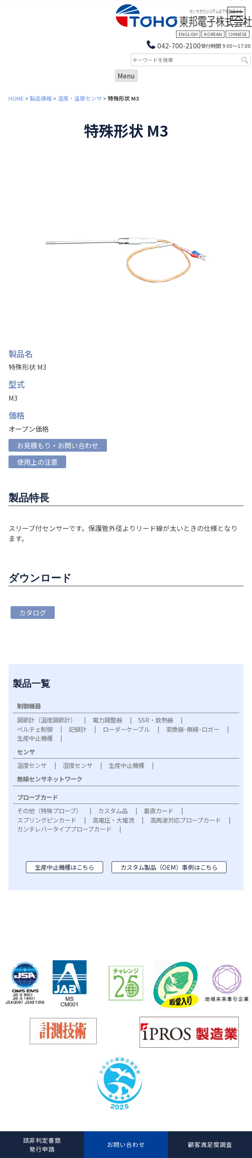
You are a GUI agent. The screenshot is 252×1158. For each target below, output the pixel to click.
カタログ (32, 612)
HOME (16, 98)
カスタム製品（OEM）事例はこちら (169, 867)
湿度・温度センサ (80, 98)
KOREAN (213, 34)
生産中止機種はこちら (64, 867)
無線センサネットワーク (49, 778)
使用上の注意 (37, 462)
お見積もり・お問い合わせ (57, 445)
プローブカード (37, 797)
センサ (26, 751)
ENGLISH (188, 34)
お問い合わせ (126, 1144)
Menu (126, 75)
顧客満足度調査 (210, 1144)
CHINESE (237, 34)
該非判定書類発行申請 (42, 1144)
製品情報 (41, 98)
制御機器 (29, 705)
